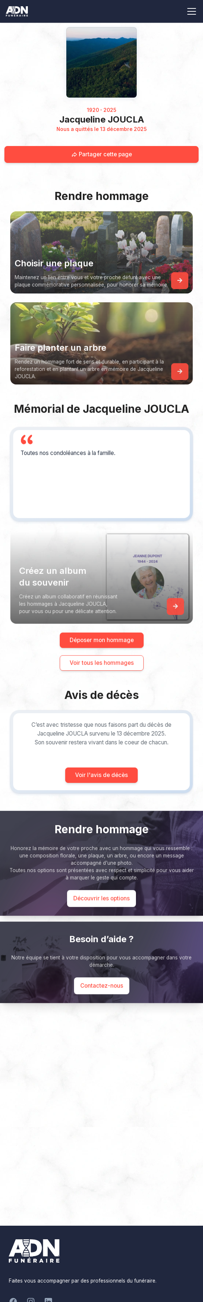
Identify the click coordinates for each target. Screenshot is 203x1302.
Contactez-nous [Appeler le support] (101, 999)
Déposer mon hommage (102, 653)
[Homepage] (101, 62)
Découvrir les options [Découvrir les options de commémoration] (101, 911)
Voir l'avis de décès (88, 775)
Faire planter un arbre (74, 347)
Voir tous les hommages (102, 676)
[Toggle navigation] (191, 11)
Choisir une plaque (54, 263)
